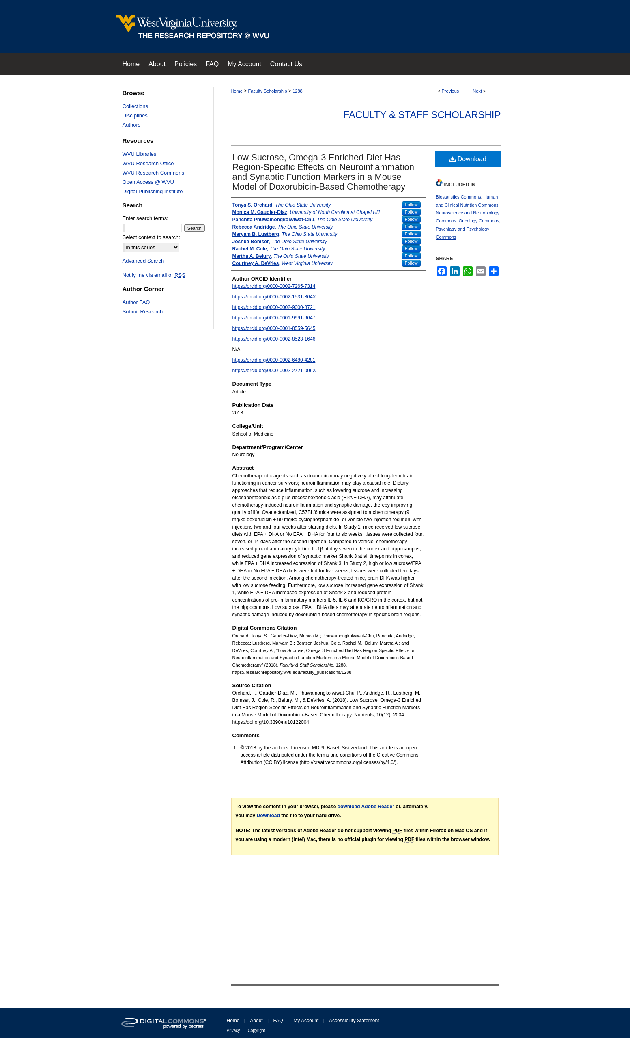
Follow (411, 204)
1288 (297, 90)
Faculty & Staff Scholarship (422, 114)
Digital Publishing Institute (153, 191)
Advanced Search (143, 261)
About (256, 1020)
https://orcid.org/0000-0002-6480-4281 (274, 360)
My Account (305, 1020)
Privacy (233, 1030)
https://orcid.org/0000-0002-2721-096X (274, 370)
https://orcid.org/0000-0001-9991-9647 (274, 318)
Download (467, 158)
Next (477, 90)
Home (237, 90)
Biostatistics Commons (458, 196)
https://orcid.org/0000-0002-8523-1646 (274, 339)
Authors (132, 125)
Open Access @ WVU (148, 182)
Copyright (256, 1030)
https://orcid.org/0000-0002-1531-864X (274, 297)
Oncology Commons (479, 220)
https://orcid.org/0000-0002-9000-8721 (274, 307)
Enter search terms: (145, 218)
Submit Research (143, 312)
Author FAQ (136, 302)
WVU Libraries (140, 154)
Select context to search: (151, 237)
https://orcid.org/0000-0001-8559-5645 (274, 328)
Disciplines (135, 115)
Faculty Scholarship (267, 90)
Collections (135, 106)
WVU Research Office (148, 163)
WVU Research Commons (153, 173)
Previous (450, 90)
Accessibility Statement (354, 1020)
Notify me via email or (154, 275)
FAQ (278, 1020)
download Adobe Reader (366, 806)
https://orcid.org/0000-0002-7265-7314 (274, 286)
